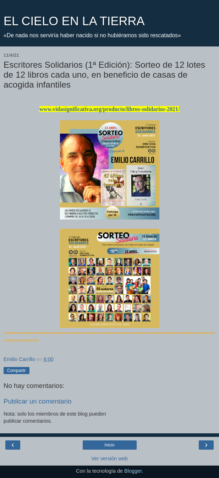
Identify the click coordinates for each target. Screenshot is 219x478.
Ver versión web (109, 458)
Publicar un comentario (37, 401)
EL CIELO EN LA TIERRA (74, 21)
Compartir (16, 370)
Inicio (109, 445)
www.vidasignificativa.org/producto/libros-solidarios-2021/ (109, 109)
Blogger (133, 471)
